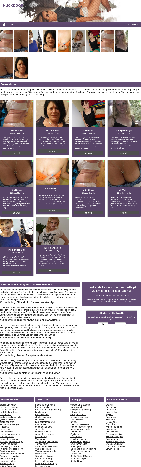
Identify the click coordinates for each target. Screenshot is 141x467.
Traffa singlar (41, 444)
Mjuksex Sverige (8, 458)
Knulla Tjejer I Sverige (81, 456)
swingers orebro (78, 414)
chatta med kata (43, 417)
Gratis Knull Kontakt (115, 446)
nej (120, 324)
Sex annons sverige (9, 456)
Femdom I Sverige (44, 458)
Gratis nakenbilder (114, 434)
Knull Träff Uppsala (44, 461)
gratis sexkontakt (8, 419)
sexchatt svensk (43, 432)
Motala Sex (75, 454)
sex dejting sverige (9, 407)
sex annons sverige (9, 424)
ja (103, 324)
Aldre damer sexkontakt (46, 446)
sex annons (5, 414)
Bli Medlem (133, 24)
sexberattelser (77, 419)
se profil (17, 153)
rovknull (74, 422)
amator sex (40, 424)
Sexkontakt (111, 407)
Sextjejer (74, 434)
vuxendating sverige (80, 405)
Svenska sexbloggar (80, 451)
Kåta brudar (76, 436)
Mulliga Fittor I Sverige (46, 463)
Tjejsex (109, 414)
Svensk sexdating (8, 444)
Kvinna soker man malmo (12, 454)
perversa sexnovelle (80, 429)
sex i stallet (40, 419)
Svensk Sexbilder (114, 444)
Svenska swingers (114, 436)
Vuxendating (41, 439)
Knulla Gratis (76, 461)
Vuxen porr (75, 446)
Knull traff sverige (78, 444)
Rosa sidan (111, 422)
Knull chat (110, 419)
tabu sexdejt (76, 412)
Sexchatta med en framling (83, 449)
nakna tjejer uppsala (45, 405)
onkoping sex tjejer (79, 417)
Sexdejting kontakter (10, 446)
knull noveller (6, 432)
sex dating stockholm (10, 434)
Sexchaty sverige (78, 439)
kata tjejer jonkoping (45, 422)
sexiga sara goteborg (80, 410)
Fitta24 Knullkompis (115, 441)
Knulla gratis (112, 439)
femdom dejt (41, 436)
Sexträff (109, 405)
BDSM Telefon (113, 449)
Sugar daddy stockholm (46, 441)
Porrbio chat (41, 454)
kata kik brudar (7, 436)
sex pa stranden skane (81, 427)
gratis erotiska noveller (11, 417)
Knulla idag (111, 417)
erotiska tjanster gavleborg (48, 410)
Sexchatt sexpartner (9, 439)
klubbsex (4, 427)
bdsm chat (5, 429)
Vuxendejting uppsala (45, 451)
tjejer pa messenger (80, 424)
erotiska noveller (8, 405)
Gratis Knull (111, 424)
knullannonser (42, 412)
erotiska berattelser (9, 412)
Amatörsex (111, 410)
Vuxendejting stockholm (11, 449)
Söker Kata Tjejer (78, 458)
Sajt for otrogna (7, 451)
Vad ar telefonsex (43, 449)
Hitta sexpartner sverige (11, 441)
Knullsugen (111, 429)
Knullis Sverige (7, 463)
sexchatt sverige (8, 410)
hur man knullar (42, 407)
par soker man (42, 414)
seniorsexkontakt (43, 427)
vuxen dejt (40, 429)
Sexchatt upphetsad (80, 441)
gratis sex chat (7, 422)
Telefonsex (75, 432)
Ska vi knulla (112, 432)
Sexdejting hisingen (44, 456)
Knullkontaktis (112, 412)
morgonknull (76, 407)
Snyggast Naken (8, 461)
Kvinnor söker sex (114, 427)
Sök (13, 24)
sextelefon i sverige (44, 434)
